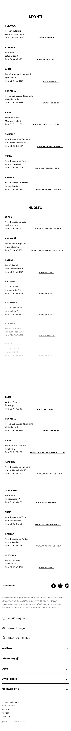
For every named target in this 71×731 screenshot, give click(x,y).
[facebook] (53, 585)
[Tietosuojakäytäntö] (10, 702)
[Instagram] (60, 585)
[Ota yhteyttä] (7, 716)
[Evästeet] (5, 713)
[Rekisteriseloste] (8, 706)
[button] (35, 648)
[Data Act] (5, 709)
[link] (52, 38)
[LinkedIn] (67, 585)
